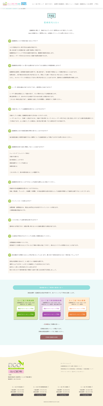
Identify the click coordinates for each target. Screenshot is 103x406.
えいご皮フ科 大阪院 (63, 387)
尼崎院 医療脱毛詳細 (51, 337)
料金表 (77, 4)
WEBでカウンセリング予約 (26, 314)
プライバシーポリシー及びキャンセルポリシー (72, 371)
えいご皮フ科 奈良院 (17, 387)
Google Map (17, 395)
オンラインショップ (66, 363)
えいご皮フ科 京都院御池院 (40, 387)
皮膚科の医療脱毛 (59, 4)
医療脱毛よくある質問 (86, 4)
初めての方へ (49, 4)
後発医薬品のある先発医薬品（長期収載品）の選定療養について (77, 369)
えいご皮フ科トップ (38, 4)
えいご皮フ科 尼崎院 (86, 387)
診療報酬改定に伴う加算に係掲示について (71, 366)
